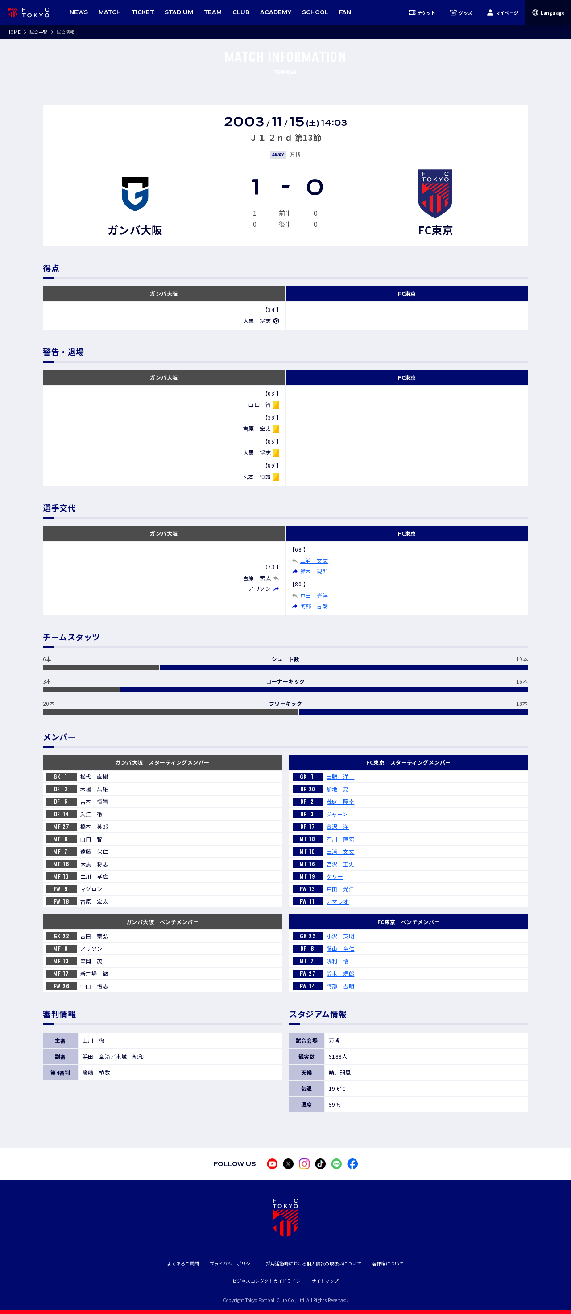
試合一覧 (38, 32)
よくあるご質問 (183, 1263)
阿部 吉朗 (314, 606)
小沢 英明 (340, 936)
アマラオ (338, 901)
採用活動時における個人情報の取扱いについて (313, 1263)
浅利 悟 (338, 961)
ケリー (335, 876)
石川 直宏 (340, 839)
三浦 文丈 (314, 560)
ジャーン (337, 814)
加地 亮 (338, 789)
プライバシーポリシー (232, 1263)
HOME (14, 32)
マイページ (502, 12)
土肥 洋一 (340, 776)
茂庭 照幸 (340, 801)
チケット (422, 12)
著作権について (388, 1263)
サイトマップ (325, 1280)
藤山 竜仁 (340, 948)
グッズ (461, 12)
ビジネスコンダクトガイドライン (266, 1280)
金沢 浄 (338, 826)
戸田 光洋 (314, 595)
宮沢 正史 (340, 864)
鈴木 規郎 (314, 571)
